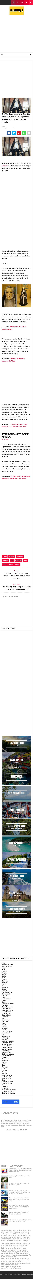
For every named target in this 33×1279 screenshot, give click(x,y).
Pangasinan (5, 1060)
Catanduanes (6, 999)
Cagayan (4, 990)
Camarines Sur (6, 994)
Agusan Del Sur (7, 966)
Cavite (4, 1000)
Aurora (4, 974)
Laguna (4, 1029)
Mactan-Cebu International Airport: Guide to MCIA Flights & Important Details (19, 1199)
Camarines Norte (7, 992)
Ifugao (4, 1018)
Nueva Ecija (5, 1051)
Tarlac (4, 1085)
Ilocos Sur (5, 1021)
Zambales (5, 1088)
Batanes (4, 979)
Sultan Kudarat (6, 1078)
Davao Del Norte (7, 1007)
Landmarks (20, 556)
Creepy (5, 556)
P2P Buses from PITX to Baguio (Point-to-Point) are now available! (20, 1220)
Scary (25, 560)
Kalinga (4, 1026)
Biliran (4, 984)
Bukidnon (5, 987)
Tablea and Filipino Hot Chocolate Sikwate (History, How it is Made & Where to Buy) (19, 1206)
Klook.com (5, 439)
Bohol (3, 986)
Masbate (4, 1039)
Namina (24, 1274)
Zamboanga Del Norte (9, 1090)
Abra (3, 963)
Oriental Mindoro (7, 1055)
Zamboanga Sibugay (8, 1093)
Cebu (3, 1002)
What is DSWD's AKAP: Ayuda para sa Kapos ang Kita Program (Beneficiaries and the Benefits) (20, 1170)
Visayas (17, 564)
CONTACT (23, 1130)
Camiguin (5, 995)
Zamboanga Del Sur (8, 1091)
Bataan (4, 977)
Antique (4, 971)
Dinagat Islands (7, 1013)
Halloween (11, 556)
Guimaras (5, 1016)
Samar (4, 1068)
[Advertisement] (16, 33)
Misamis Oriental (7, 1042)
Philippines (18, 560)
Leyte (3, 1034)
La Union (4, 1028)
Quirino (4, 1064)
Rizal (3, 1065)
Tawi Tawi (5, 1086)
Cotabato (5, 1005)
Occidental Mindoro (8, 1054)
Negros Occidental (7, 1046)
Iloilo (3, 1023)
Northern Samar (7, 1049)
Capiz (3, 997)
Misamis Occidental (8, 1041)
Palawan (4, 1057)
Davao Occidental (7, 1010)
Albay (3, 969)
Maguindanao (6, 1036)
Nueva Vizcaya (6, 1052)
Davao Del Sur (6, 1008)
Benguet (4, 982)
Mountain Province (8, 1044)
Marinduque (5, 1038)
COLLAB (16, 1130)
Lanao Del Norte (7, 1031)
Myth (12, 560)
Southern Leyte (6, 1077)
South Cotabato (7, 1075)
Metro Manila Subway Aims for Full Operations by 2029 (19, 1184)
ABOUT (8, 1130)
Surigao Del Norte (7, 1081)
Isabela (4, 1025)
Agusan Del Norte (7, 964)
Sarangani (5, 1070)
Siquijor (4, 166)
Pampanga (5, 1059)
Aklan (3, 968)
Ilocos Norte (5, 1020)
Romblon (4, 1067)
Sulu (3, 1080)
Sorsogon (5, 1073)
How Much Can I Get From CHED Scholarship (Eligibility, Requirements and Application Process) (19, 1192)
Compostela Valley (7, 1003)
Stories (11, 564)
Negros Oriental (7, 1047)
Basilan (4, 976)
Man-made (5, 560)
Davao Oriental (6, 1012)
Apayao (4, 973)
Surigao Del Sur (7, 1083)
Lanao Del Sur (6, 1033)
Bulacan (4, 989)
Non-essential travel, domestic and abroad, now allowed (19, 1213)
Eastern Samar (6, 1015)
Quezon (4, 1062)
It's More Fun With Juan (9, 1120)
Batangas (5, 981)
